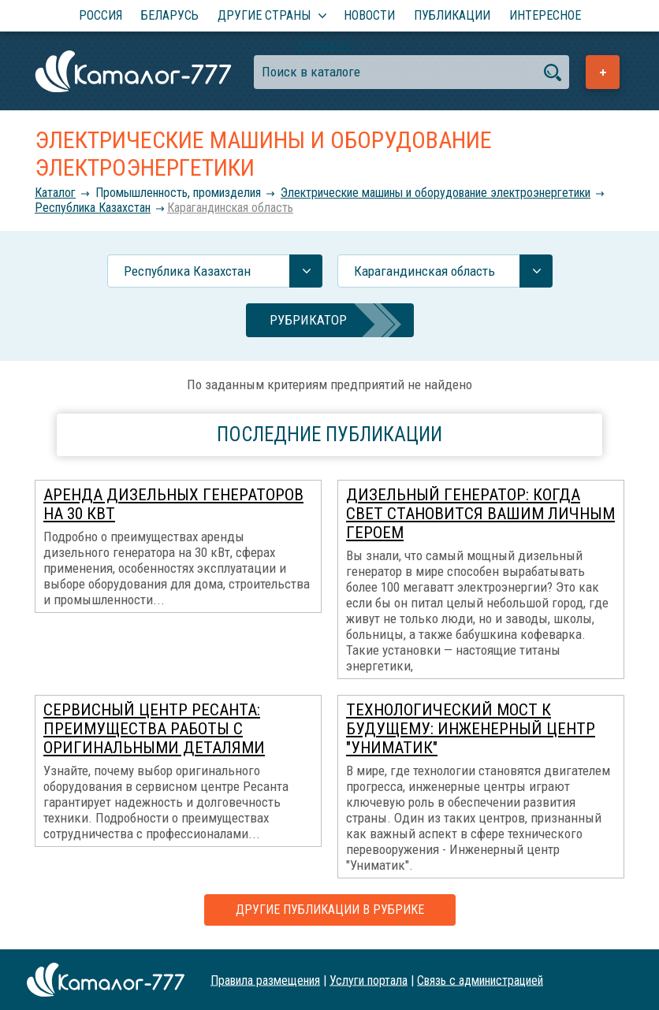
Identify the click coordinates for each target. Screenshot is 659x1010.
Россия (100, 15)
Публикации (452, 15)
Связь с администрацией (480, 979)
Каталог (55, 192)
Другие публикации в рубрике (330, 909)
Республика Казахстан (93, 207)
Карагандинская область (230, 207)
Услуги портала (369, 979)
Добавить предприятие (603, 72)
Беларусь (170, 15)
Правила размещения (265, 979)
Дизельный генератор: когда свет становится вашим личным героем (480, 513)
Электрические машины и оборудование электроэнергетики (435, 192)
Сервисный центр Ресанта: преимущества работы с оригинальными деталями (154, 728)
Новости (369, 15)
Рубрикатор (308, 320)
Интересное (545, 15)
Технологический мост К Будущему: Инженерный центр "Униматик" (470, 728)
